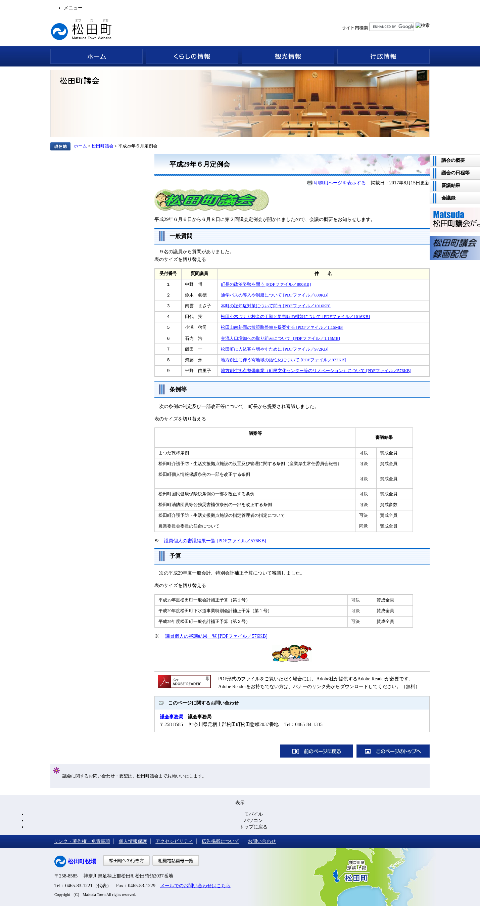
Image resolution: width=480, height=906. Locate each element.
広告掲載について (220, 841)
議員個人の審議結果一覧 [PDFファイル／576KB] (215, 540)
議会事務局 (171, 716)
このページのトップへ (393, 751)
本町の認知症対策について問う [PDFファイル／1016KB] (276, 305)
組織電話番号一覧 (175, 860)
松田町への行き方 (126, 860)
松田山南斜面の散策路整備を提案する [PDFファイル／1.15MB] (282, 327)
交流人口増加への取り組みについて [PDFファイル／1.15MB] (280, 338)
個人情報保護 (133, 841)
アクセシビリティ (174, 841)
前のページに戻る (316, 751)
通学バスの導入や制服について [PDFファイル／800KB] (274, 295)
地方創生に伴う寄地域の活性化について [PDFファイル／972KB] (283, 359)
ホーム (96, 56)
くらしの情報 (192, 56)
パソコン (253, 820)
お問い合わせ (262, 841)
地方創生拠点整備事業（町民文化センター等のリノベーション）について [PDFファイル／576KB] (316, 370)
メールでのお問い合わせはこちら (195, 885)
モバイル (253, 814)
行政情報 (383, 56)
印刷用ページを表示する (340, 182)
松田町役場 (82, 861)
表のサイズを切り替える (180, 259)
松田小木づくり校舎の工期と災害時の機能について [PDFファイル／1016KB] (295, 316)
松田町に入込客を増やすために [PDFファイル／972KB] (274, 349)
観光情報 (288, 56)
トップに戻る (253, 826)
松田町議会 (102, 145)
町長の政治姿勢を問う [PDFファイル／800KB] (266, 284)
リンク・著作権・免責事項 (82, 841)
